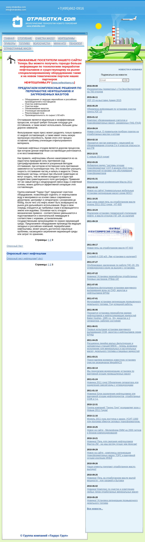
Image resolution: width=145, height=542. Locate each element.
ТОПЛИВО (24, 43)
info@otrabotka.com (128, 534)
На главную (59, 537)
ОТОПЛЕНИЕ (25, 38)
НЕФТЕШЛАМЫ (66, 38)
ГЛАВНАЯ (9, 38)
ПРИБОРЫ (9, 43)
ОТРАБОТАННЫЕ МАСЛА (17, 48)
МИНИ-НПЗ (60, 43)
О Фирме (83, 537)
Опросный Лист (15, 246)
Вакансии (72, 537)
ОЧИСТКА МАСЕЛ (45, 38)
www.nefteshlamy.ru (63, 82)
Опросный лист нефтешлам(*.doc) (25, 258)
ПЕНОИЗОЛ (75, 43)
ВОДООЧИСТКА (41, 43)
